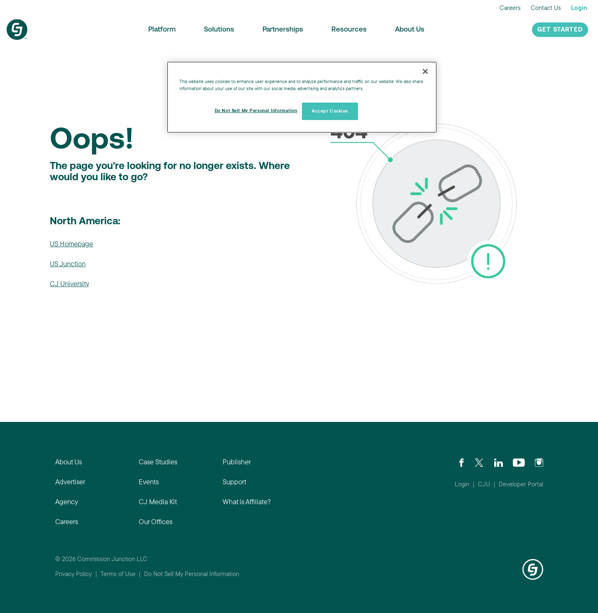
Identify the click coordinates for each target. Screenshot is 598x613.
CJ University (69, 283)
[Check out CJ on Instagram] (539, 461)
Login (579, 8)
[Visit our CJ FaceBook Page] (461, 461)
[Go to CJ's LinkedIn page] (498, 461)
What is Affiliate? (247, 501)
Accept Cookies (330, 111)
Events (149, 481)
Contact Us (546, 8)
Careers (510, 8)
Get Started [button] (560, 30)
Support (234, 481)
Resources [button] (349, 29)
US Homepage (71, 243)
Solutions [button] (219, 29)
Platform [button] (162, 29)
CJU (484, 484)
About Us (409, 29)
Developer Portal (521, 484)
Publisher (237, 461)
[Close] (425, 71)
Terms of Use (117, 574)
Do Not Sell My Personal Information (191, 574)
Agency (66, 501)
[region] (302, 97)
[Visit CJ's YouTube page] (519, 461)
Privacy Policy (73, 574)
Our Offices (155, 521)
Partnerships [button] (282, 29)
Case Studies (158, 461)
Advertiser (70, 481)
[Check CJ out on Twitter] (479, 461)
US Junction (68, 263)
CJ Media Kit (158, 501)
